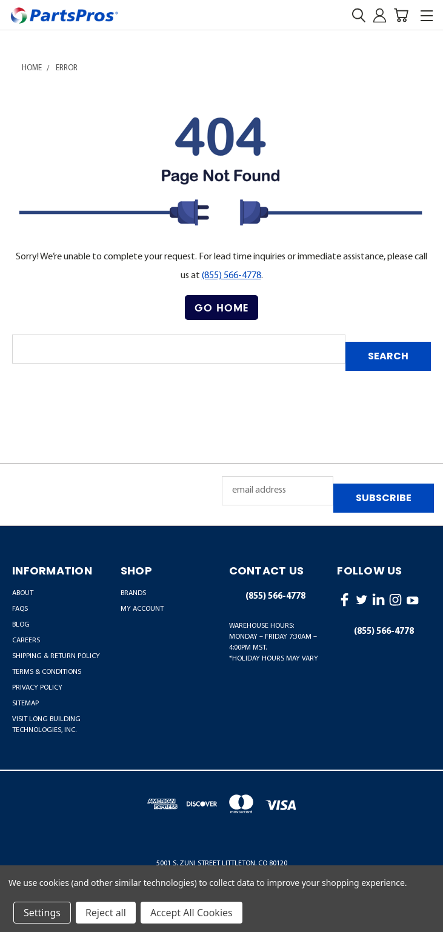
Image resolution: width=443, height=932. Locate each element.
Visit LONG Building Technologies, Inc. (46, 725)
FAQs (20, 609)
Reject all (105, 912)
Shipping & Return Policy (56, 656)
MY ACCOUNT (142, 609)
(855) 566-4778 (231, 276)
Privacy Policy (37, 687)
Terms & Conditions (46, 672)
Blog (21, 624)
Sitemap (25, 703)
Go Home (221, 307)
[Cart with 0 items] (400, 15)
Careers (26, 640)
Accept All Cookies (191, 912)
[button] (221, 307)
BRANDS (133, 593)
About (22, 593)
